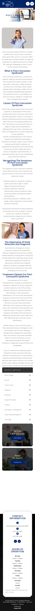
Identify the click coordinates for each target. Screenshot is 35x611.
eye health (8, 395)
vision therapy (9, 375)
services (7, 380)
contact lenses (9, 385)
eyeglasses (8, 390)
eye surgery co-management (13, 410)
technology (8, 419)
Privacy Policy (21, 602)
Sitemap (21, 604)
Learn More (17, 438)
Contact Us (17, 462)
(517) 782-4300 (17, 531)
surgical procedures (10, 400)
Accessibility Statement (9, 602)
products (7, 405)
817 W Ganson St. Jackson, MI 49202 (17, 526)
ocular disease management (13, 414)
